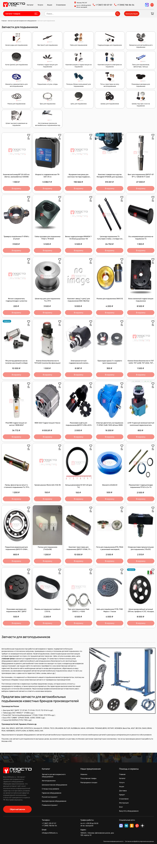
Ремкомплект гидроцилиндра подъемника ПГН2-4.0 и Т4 (141, 486)
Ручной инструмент (49, 797)
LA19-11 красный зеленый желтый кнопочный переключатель (140, 424)
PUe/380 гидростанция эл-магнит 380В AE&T (16, 424)
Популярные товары (88, 778)
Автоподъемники (49, 780)
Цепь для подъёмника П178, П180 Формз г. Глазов (110, 610)
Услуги (40, 5)
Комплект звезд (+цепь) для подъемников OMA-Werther (78, 299)
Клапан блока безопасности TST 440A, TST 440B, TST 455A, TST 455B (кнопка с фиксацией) (141, 363)
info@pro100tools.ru (50, 833)
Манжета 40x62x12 (109, 485)
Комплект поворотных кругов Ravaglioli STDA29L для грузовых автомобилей (110, 176)
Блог (121, 807)
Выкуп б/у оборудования (128, 811)
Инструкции (124, 803)
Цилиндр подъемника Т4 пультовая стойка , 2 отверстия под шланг (109, 238)
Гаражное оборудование (51, 793)
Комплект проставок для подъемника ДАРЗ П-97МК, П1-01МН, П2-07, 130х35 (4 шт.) (79, 549)
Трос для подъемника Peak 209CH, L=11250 (78, 610)
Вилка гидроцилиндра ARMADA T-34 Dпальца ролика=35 (78, 237)
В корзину (16, 188)
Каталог (30, 5)
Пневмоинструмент (50, 805)
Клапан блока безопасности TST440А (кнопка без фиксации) (47, 362)
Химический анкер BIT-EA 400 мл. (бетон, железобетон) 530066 (16, 175)
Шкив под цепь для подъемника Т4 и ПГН (47, 299)
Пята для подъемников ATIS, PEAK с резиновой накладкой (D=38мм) (109, 549)
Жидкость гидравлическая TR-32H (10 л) (47, 175)
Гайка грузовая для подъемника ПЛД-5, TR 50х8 (47, 237)
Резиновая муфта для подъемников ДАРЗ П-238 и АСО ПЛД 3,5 (78, 425)
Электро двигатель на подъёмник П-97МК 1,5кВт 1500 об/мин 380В (109, 424)
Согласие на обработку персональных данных (139, 841)
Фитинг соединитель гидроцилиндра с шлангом (16, 299)
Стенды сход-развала (50, 789)
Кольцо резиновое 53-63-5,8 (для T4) (78, 486)
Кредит (122, 795)
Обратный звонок (17, 809)
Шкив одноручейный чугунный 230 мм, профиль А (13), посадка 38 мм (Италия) (141, 611)
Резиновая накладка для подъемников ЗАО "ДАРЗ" (16, 610)
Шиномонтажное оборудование (54, 785)
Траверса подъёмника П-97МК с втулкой (16, 237)
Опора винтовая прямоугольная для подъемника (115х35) (141, 548)
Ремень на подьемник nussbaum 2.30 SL (47, 610)
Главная (122, 774)
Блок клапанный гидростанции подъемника (140, 299)
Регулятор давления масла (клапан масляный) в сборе (16, 362)
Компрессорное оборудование (54, 801)
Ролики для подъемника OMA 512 (110, 298)
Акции (49, 5)
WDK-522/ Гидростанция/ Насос (47, 423)
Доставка (123, 790)
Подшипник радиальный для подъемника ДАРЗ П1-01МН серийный (16, 549)
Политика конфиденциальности (113, 841)
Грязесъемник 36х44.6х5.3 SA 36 (47, 485)
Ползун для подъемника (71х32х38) (47, 548)
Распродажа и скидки (88, 782)
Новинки (83, 774)
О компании (61, 5)
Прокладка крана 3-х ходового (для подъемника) (109, 362)
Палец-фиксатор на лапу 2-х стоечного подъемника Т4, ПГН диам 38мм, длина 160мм (16, 487)
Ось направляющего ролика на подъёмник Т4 (140, 237)
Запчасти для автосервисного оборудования (54, 775)
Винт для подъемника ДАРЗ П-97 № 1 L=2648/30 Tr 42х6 (141, 175)
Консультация (132, 13)
